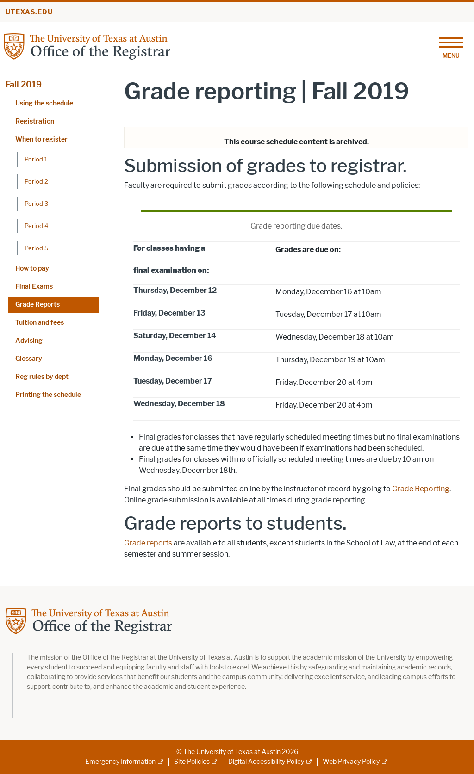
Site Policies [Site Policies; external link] (192, 762)
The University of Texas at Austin (232, 752)
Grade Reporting (420, 488)
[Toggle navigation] (451, 46)
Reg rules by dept (42, 377)
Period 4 (36, 225)
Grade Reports (37, 305)
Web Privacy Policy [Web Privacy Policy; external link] (351, 762)
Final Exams (34, 287)
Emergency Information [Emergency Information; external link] (120, 762)
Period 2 (36, 181)
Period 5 (37, 248)
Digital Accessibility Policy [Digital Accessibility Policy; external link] (266, 762)
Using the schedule (44, 103)
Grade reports (148, 543)
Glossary (28, 359)
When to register (41, 139)
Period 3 (36, 203)
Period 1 (36, 159)
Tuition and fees (39, 323)
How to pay (32, 268)
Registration (34, 121)
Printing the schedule (48, 395)
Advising (29, 341)
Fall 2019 (24, 85)
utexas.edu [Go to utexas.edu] (29, 12)
